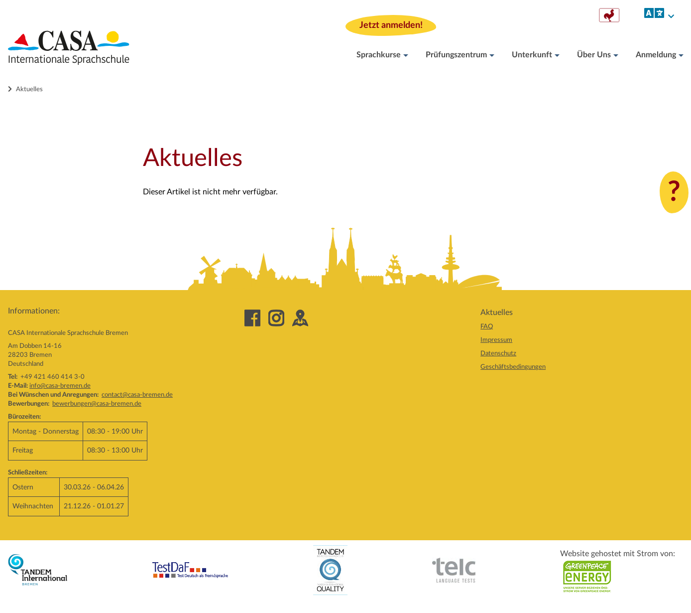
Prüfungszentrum (460, 55)
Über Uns (597, 55)
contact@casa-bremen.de (137, 395)
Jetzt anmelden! (391, 24)
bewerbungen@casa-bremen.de (96, 404)
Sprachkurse (382, 55)
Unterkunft (536, 55)
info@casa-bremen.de (60, 386)
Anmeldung (660, 55)
